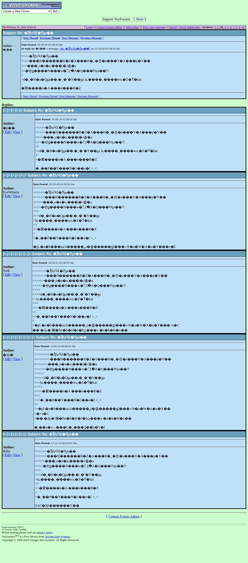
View (16, 132)
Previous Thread (48, 96)
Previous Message (87, 96)
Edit (8, 132)
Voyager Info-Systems (57, 536)
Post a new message (154, 27)
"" (75, 48)
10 (242, 27)
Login (89, 27)
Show (139, 19)
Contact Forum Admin (109, 27)
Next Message (68, 96)
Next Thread (30, 96)
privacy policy (45, 532)
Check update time (189, 27)
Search (173, 27)
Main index (132, 27)
